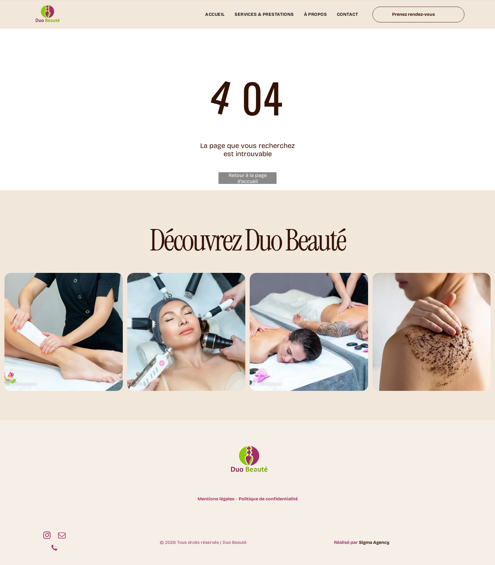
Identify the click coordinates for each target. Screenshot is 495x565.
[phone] (54, 548)
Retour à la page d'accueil (248, 178)
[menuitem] (215, 14)
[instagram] (46, 536)
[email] (61, 536)
